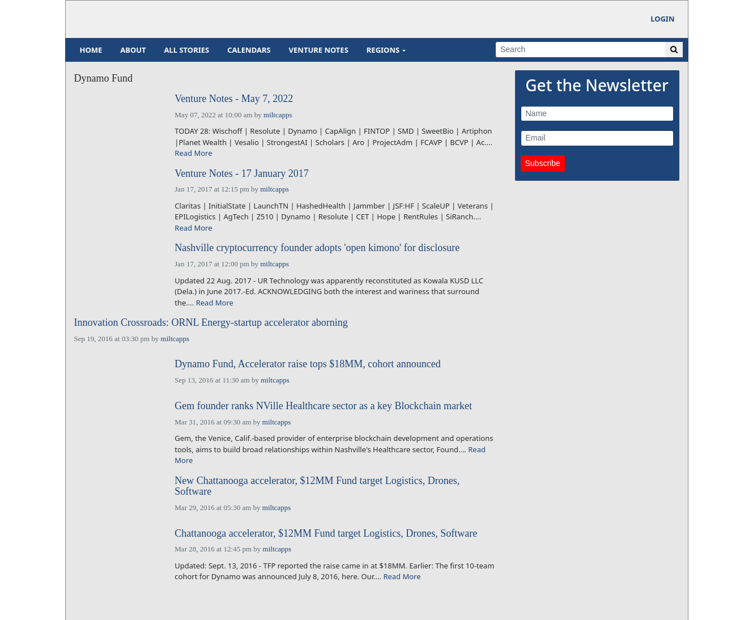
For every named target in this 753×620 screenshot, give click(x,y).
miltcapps (277, 115)
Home (91, 50)
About (133, 50)
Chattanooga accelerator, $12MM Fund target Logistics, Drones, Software (326, 533)
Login (662, 19)
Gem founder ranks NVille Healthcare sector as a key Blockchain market (323, 406)
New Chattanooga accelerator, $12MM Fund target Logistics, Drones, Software (317, 486)
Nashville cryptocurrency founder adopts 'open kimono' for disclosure (317, 248)
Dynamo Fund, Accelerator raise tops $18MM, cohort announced (307, 364)
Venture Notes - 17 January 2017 (241, 173)
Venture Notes (318, 50)
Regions (383, 50)
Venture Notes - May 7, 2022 (234, 99)
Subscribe (542, 163)
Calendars (248, 50)
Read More (193, 153)
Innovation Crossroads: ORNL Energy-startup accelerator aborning (211, 322)
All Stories (187, 50)
